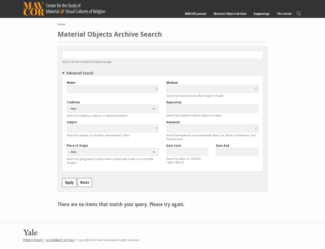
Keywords (173, 122)
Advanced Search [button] (79, 73)
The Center (284, 13)
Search (298, 13)
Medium (172, 82)
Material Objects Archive (230, 13)
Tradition (73, 102)
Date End (222, 145)
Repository (174, 102)
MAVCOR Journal (195, 13)
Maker (71, 82)
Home (61, 24)
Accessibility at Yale (60, 240)
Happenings (261, 13)
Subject (72, 122)
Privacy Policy (33, 240)
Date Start (173, 145)
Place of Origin (77, 145)
